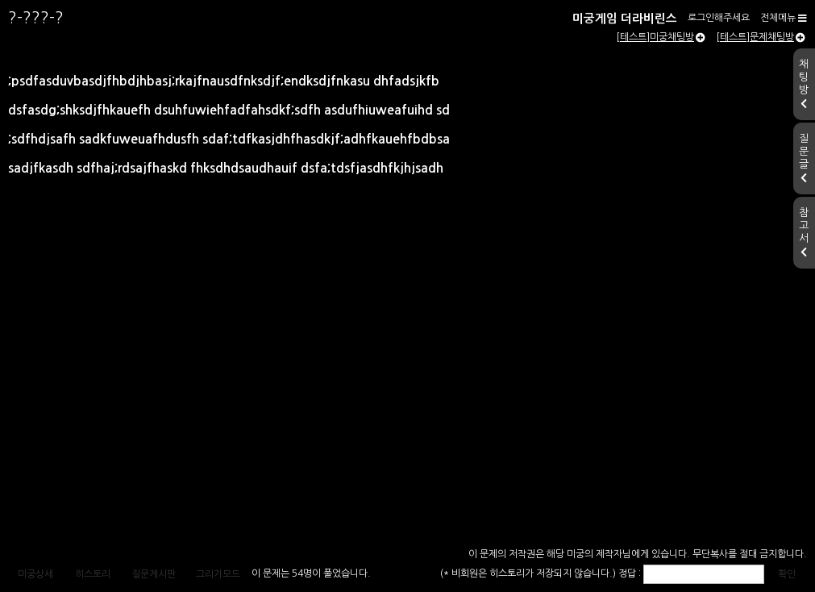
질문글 (804, 158)
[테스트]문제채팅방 (760, 37)
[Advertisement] (407, 423)
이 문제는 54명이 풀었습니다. (311, 573)
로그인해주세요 (719, 18)
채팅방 (804, 84)
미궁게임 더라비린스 (624, 18)
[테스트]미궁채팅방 (660, 37)
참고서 (804, 232)
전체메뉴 (783, 18)
